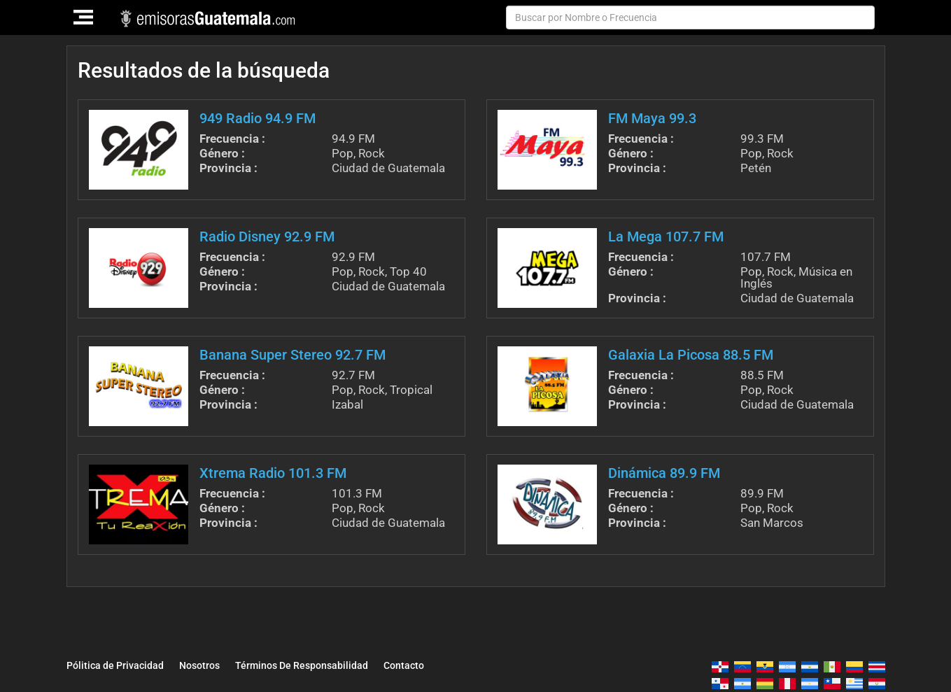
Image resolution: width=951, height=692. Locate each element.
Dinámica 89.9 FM (664, 473)
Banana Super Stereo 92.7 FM (292, 354)
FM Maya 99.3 (652, 118)
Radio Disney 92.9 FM (266, 236)
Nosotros (222, 665)
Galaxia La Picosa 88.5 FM (690, 354)
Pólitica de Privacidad (123, 665)
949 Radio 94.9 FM (257, 118)
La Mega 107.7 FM (666, 236)
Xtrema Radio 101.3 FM (272, 473)
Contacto (460, 665)
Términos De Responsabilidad (341, 665)
